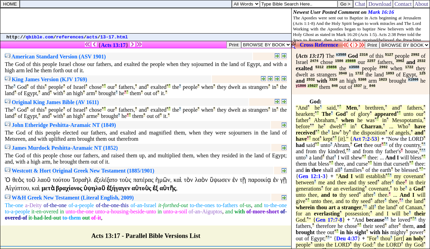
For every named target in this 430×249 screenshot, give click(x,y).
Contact (403, 4)
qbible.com (39, 37)
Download (380, 4)
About (421, 4)
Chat (360, 4)
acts (92, 37)
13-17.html (114, 37)
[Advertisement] (146, 20)
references (70, 37)
